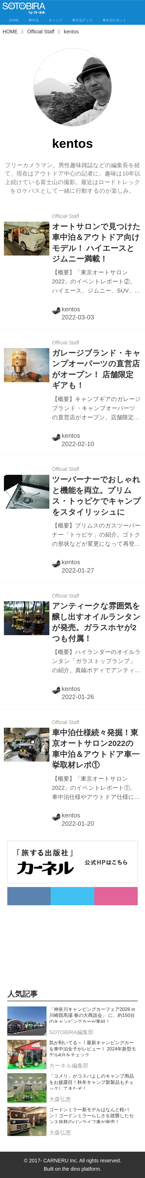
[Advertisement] (75, 941)
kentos (71, 309)
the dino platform (81, 1169)
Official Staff (65, 216)
